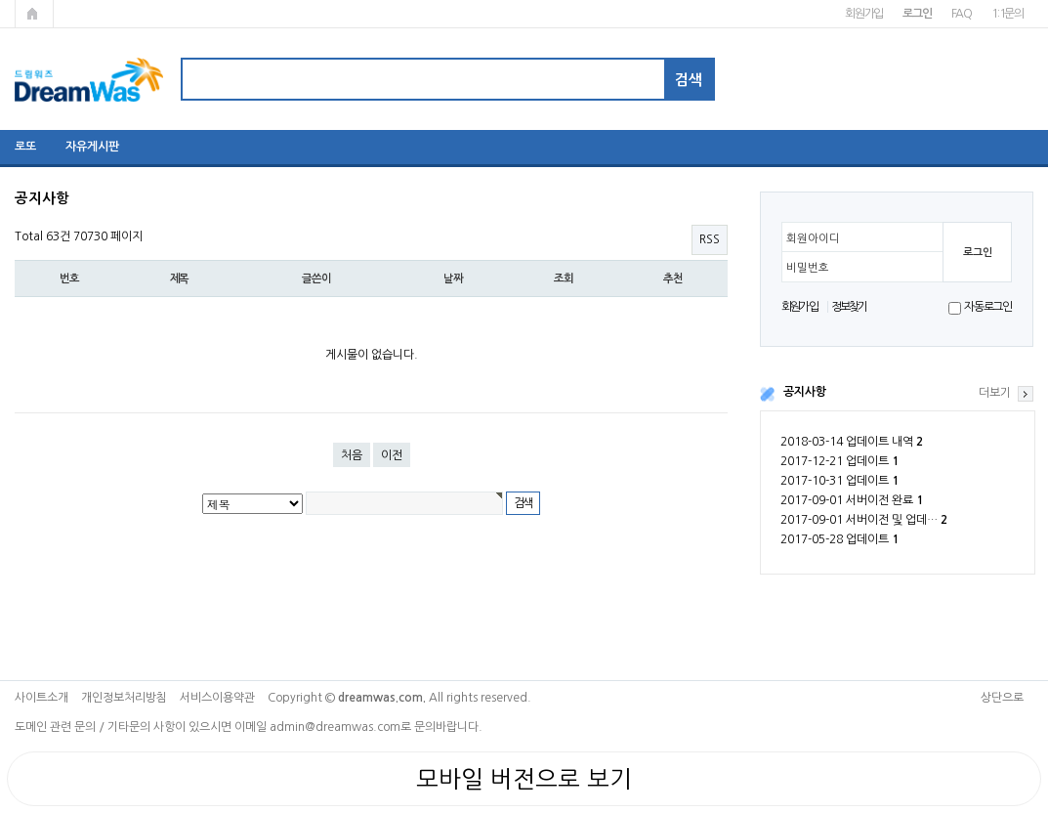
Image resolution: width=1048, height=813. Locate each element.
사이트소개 (41, 698)
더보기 (995, 393)
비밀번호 (807, 268)
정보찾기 (849, 307)
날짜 (453, 278)
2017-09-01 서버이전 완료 (851, 500)
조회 (563, 278)
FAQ (961, 14)
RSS (709, 239)
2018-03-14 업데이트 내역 (851, 442)
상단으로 (1002, 698)
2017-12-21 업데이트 (839, 461)
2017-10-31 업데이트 (839, 481)
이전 (391, 455)
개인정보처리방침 (124, 698)
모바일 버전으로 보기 (524, 779)
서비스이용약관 (217, 698)
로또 (25, 146)
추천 (673, 278)
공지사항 (804, 392)
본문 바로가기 (0, 0)
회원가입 (864, 14)
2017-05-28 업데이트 (839, 539)
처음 (351, 455)
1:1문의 (1007, 14)
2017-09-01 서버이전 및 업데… (863, 520)
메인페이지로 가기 (34, 13)
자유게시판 (92, 146)
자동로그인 (988, 307)
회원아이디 (813, 238)
